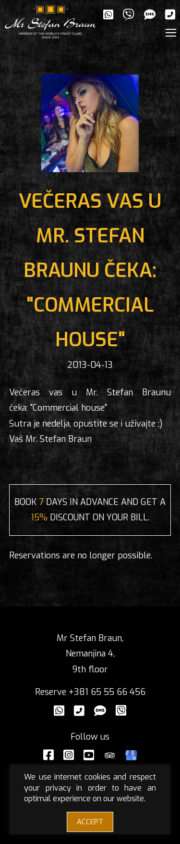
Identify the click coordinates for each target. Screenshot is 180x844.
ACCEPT (90, 822)
